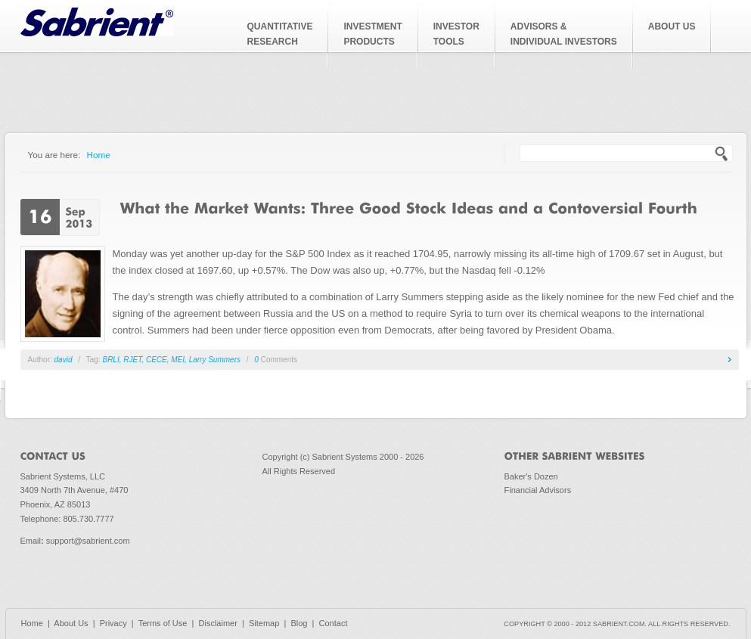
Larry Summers (215, 359)
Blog (298, 623)
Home (98, 155)
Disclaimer (218, 623)
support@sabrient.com (88, 540)
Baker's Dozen (531, 476)
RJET (132, 359)
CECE (156, 359)
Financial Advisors (538, 490)
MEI (178, 359)
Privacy (113, 623)
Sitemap (264, 623)
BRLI (110, 359)
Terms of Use (163, 623)
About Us (71, 623)
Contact (333, 623)
